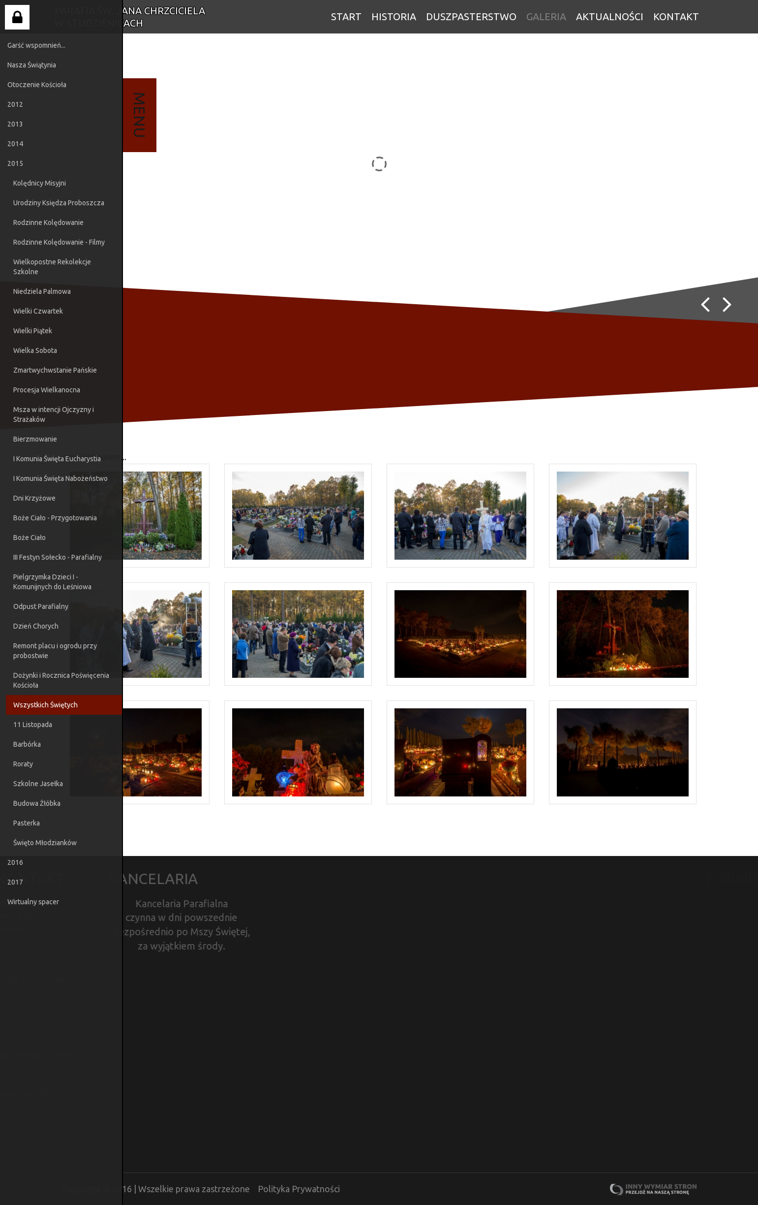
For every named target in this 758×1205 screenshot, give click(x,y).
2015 (15, 163)
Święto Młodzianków (45, 843)
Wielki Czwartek (38, 311)
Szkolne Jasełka (38, 784)
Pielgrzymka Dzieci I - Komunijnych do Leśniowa (52, 582)
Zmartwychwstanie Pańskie (55, 370)
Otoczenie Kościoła (36, 85)
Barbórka (27, 744)
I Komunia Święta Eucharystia (57, 459)
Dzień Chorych (36, 626)
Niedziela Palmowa (42, 291)
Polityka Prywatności (299, 1189)
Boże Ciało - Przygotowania (55, 518)
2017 (15, 882)
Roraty (23, 764)
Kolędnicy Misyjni (39, 183)
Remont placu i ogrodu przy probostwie (55, 651)
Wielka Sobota (35, 350)
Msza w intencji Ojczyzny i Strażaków (53, 414)
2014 (15, 144)
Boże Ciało (29, 537)
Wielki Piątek (32, 331)
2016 (15, 862)
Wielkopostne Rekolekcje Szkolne (52, 267)
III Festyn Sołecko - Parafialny (57, 557)
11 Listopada (32, 725)
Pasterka (26, 823)
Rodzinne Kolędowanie (48, 222)
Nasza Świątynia (31, 65)
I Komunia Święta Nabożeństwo (60, 478)
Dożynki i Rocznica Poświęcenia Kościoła (61, 680)
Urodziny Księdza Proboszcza (58, 203)
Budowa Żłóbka (37, 803)
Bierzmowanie (35, 439)
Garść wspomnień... (36, 45)
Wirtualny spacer (33, 902)
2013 (15, 124)
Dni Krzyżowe (34, 498)
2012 (15, 104)
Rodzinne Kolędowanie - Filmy (59, 242)
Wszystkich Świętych (45, 705)
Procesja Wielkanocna (46, 390)
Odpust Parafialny (40, 606)
